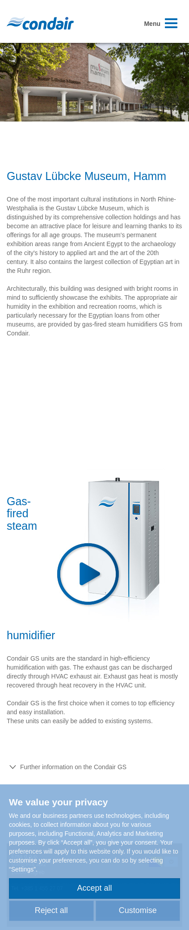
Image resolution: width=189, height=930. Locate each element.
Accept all (94, 888)
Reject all (51, 910)
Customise (138, 910)
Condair (40, 23)
